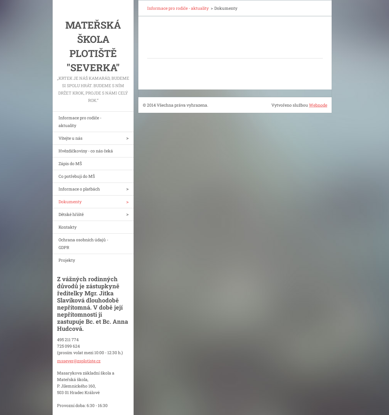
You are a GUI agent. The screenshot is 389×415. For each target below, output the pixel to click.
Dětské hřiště (71, 214)
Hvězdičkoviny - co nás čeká (86, 151)
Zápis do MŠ (70, 163)
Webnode (318, 105)
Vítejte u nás (70, 138)
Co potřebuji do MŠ (77, 176)
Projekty (67, 260)
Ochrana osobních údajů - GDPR (83, 243)
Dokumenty (70, 201)
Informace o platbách (79, 189)
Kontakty (68, 227)
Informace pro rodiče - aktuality (80, 121)
